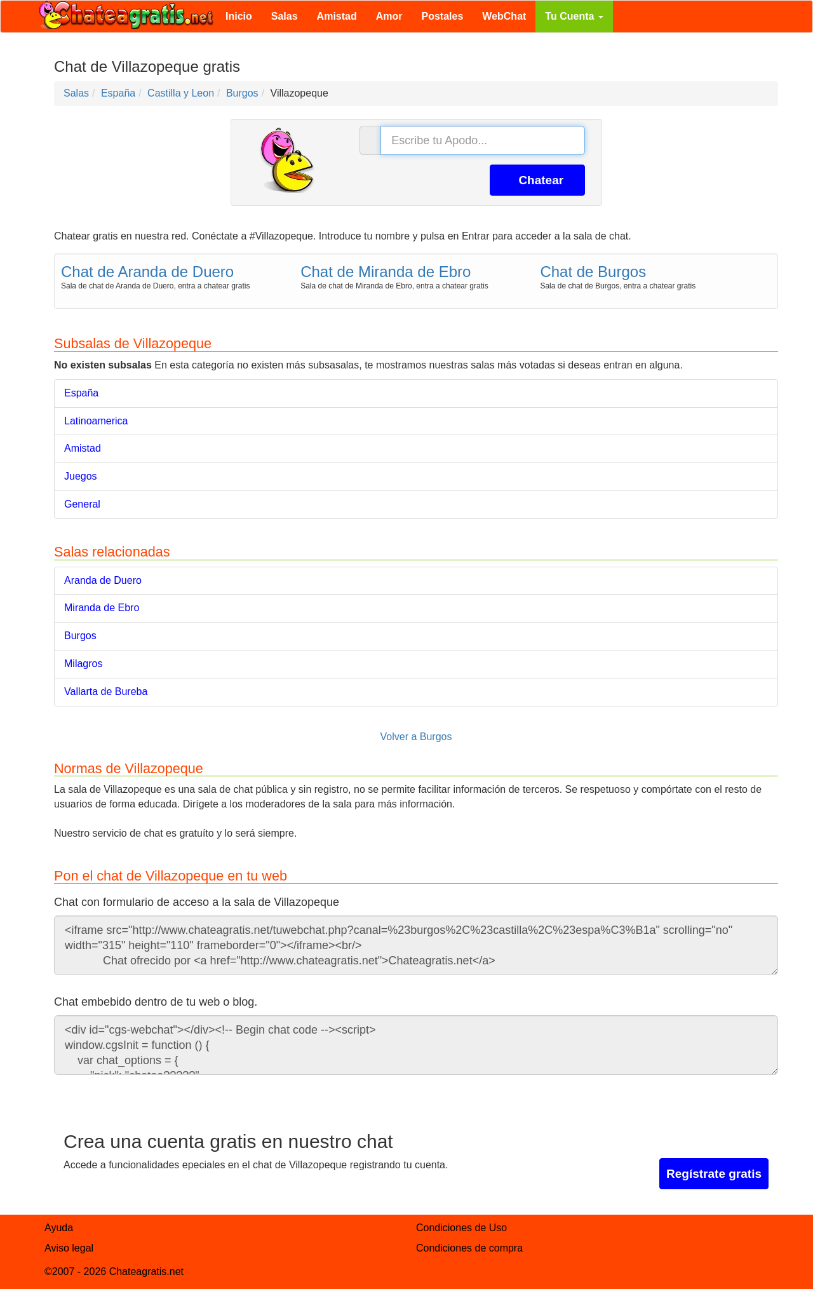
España (81, 393)
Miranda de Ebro (101, 607)
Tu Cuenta (574, 16)
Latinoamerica (96, 420)
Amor (389, 16)
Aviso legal (68, 1248)
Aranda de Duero (103, 580)
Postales (443, 16)
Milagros (83, 663)
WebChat (504, 16)
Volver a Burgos (416, 736)
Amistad (337, 16)
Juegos (80, 476)
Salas (284, 16)
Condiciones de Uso (461, 1227)
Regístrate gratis (714, 1173)
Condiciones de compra (469, 1248)
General (82, 504)
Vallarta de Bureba (105, 691)
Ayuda (58, 1227)
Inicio (238, 16)
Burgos (80, 635)
